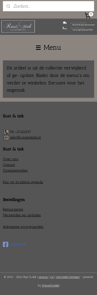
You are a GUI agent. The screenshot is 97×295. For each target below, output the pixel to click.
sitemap (43, 277)
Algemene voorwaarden (23, 227)
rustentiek (14, 244)
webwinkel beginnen (68, 277)
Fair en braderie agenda (23, 182)
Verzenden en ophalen (22, 215)
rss (52, 277)
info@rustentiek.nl (25, 137)
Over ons (10, 159)
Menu (48, 47)
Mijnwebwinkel (50, 285)
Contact (9, 165)
